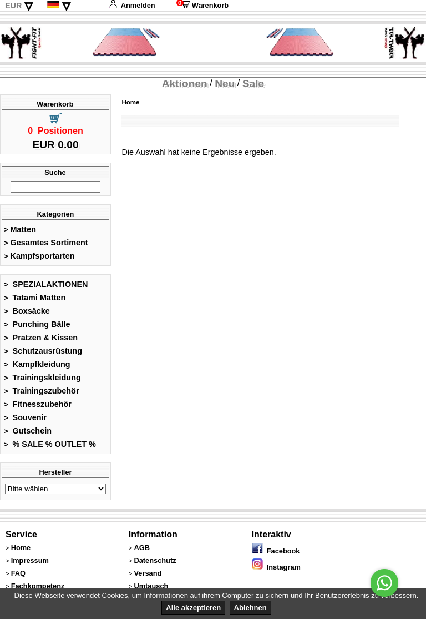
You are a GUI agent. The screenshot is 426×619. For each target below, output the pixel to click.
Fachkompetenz (38, 586)
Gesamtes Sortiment (46, 242)
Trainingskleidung (42, 377)
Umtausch (151, 586)
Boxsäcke (27, 310)
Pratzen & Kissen (41, 337)
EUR (13, 5)
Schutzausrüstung (43, 350)
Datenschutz (155, 560)
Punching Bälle (37, 324)
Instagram (276, 567)
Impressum (30, 560)
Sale (253, 83)
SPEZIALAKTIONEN (46, 284)
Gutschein (28, 430)
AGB (141, 547)
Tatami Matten (34, 297)
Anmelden (132, 5)
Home (130, 102)
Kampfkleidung (37, 364)
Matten (20, 229)
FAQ (18, 573)
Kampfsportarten (39, 255)
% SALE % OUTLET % (50, 444)
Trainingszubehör (41, 390)
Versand (147, 573)
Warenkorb (202, 5)
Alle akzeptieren (193, 607)
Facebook (276, 551)
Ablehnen (250, 607)
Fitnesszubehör (38, 404)
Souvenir (25, 417)
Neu (225, 83)
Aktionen (184, 83)
